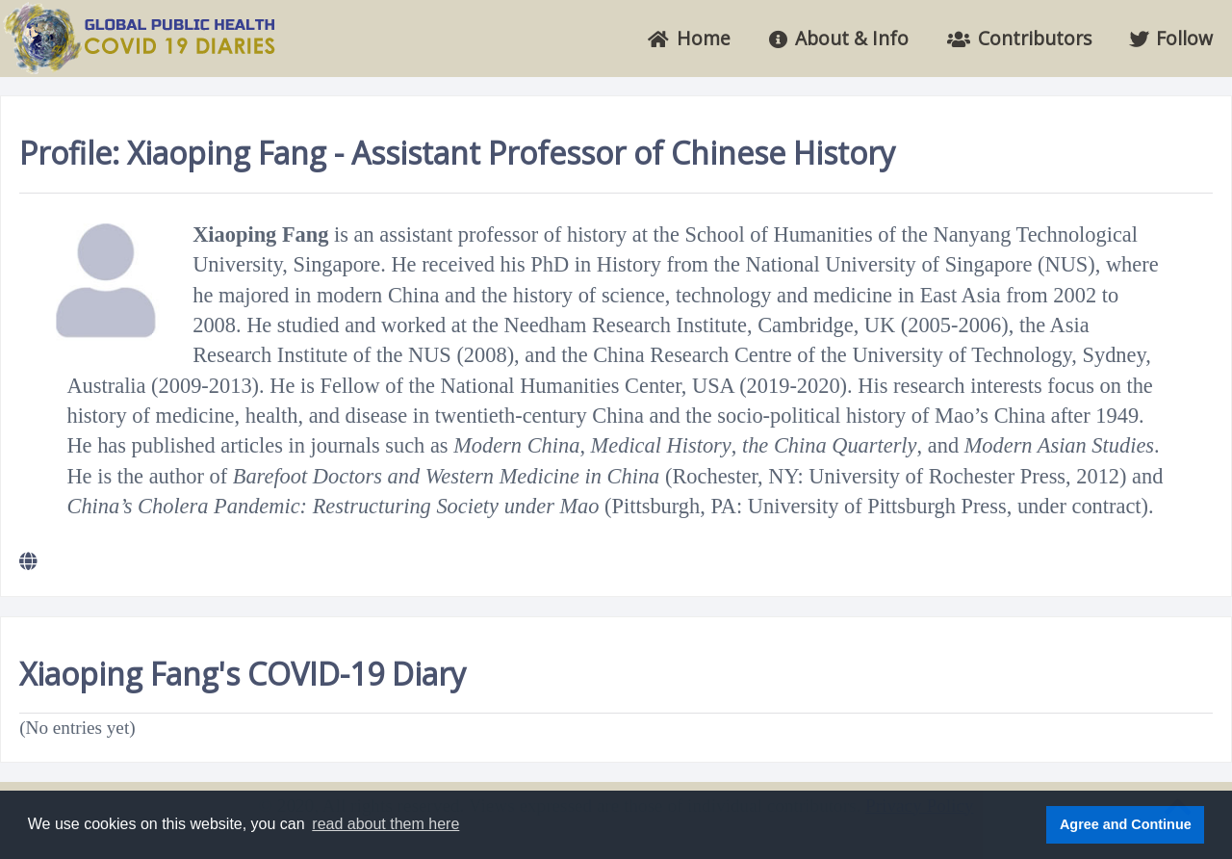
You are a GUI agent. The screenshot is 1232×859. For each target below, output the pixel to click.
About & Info (839, 38)
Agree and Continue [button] (1126, 824)
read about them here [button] (385, 824)
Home (689, 38)
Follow (1171, 38)
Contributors (1019, 38)
